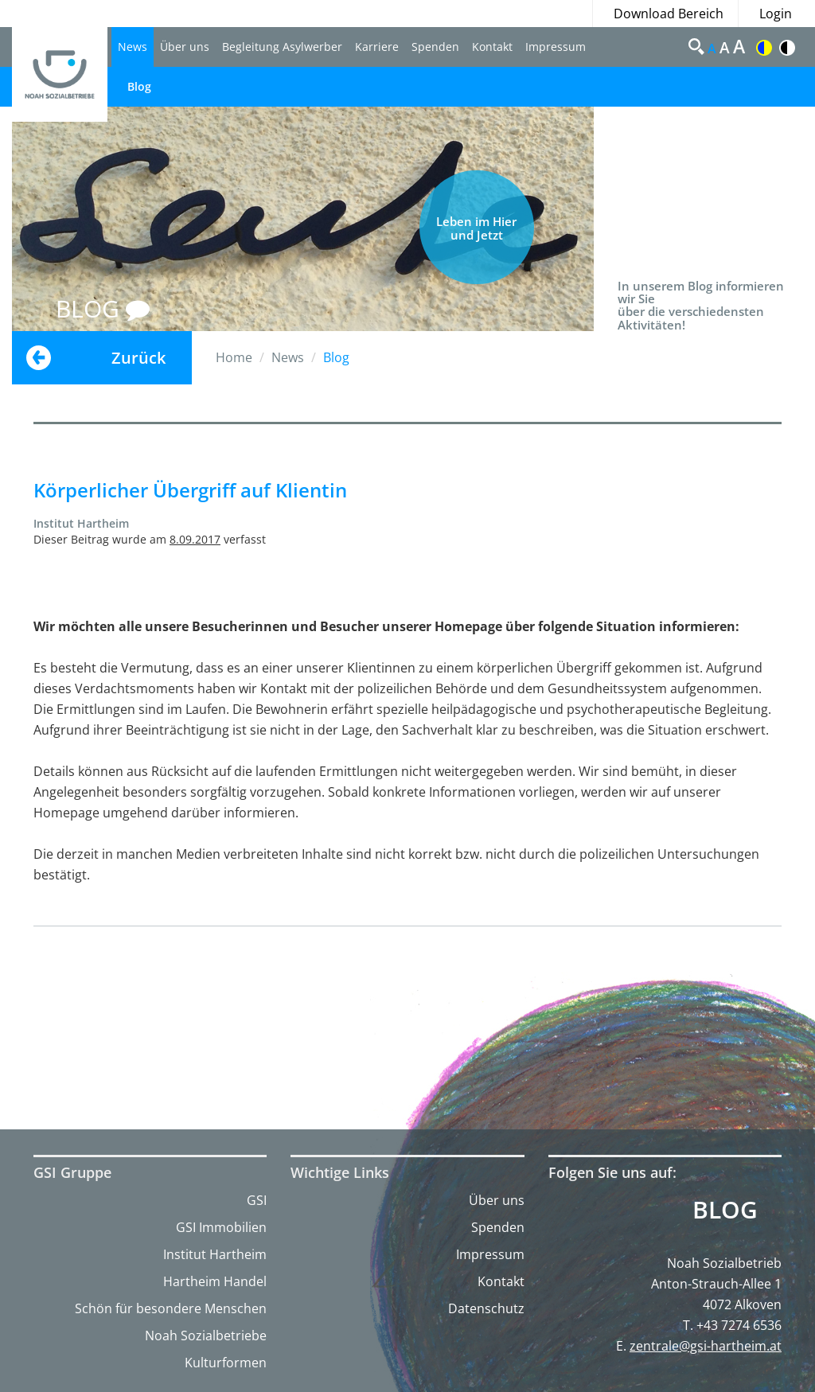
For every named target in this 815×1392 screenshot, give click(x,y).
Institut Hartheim (215, 1254)
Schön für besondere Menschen (171, 1308)
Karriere (377, 46)
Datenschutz (486, 1308)
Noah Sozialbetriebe (206, 1335)
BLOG (103, 308)
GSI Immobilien (221, 1227)
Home (234, 357)
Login (775, 13)
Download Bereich (668, 13)
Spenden (435, 46)
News (132, 46)
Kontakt (492, 46)
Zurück (138, 357)
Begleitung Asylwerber (282, 46)
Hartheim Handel (215, 1281)
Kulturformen (226, 1362)
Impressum (555, 46)
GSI (257, 1200)
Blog (139, 86)
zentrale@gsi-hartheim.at (706, 1346)
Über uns (184, 46)
